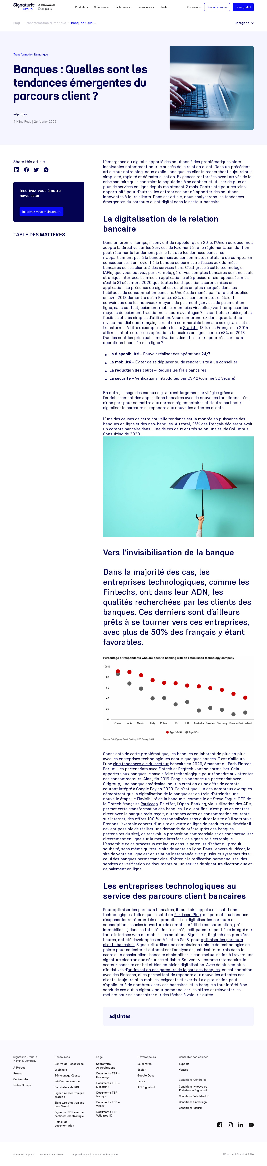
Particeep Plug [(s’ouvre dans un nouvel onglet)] (187, 914)
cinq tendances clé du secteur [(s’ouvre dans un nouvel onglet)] (141, 763)
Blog (16, 23)
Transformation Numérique (45, 23)
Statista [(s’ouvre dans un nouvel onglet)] (190, 327)
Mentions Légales (23, 1154)
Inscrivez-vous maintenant (41, 211)
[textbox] (178, 366)
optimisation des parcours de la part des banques (174, 969)
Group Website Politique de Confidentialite (94, 1154)
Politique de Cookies (52, 1154)
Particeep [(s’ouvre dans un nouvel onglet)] (149, 804)
